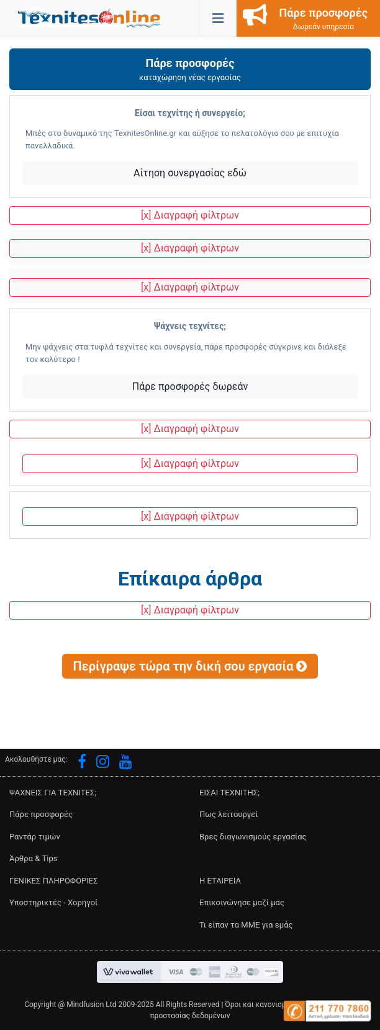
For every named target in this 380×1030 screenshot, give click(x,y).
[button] (89, 17)
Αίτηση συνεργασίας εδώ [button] (190, 173)
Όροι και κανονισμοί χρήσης (272, 1004)
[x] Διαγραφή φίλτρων (190, 215)
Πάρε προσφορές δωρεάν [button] (190, 386)
